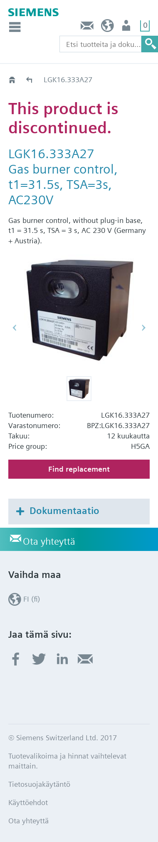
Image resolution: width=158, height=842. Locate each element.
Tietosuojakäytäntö (39, 784)
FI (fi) (107, 27)
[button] (79, 388)
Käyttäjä (127, 27)
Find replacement (79, 469)
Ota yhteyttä (87, 27)
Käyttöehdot (28, 802)
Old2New (29, 79)
